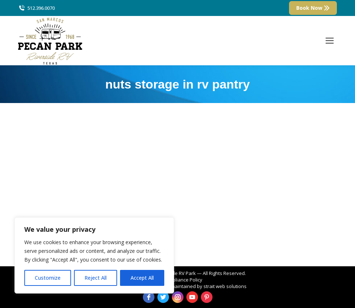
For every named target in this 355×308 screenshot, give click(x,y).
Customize (48, 277)
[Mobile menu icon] (329, 40)
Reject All (95, 277)
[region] (94, 255)
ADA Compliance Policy (177, 279)
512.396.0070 (36, 8)
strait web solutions (225, 286)
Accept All (142, 277)
